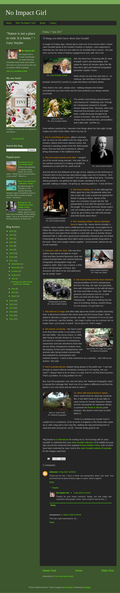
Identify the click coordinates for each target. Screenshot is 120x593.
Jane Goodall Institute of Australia (96, 448)
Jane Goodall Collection (82, 442)
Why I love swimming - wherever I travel (26, 182)
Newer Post (49, 570)
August (14, 275)
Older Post (107, 570)
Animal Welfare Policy (90, 445)
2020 (11, 250)
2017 (11, 261)
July (13, 279)
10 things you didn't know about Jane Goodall (21, 283)
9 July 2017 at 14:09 (81, 493)
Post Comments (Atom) (64, 576)
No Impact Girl (26, 12)
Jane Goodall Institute (59, 75)
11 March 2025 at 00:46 (71, 515)
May (13, 289)
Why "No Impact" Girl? (26, 23)
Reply (51, 482)
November (16, 267)
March (14, 296)
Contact (53, 23)
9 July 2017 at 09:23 (67, 472)
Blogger (87, 587)
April (13, 292)
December (16, 264)
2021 (11, 246)
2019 (11, 253)
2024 (11, 235)
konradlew (68, 587)
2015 (11, 304)
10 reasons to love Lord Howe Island (25, 163)
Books (42, 23)
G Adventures (62, 439)
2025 (11, 231)
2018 (11, 257)
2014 (11, 308)
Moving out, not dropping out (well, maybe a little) (25, 204)
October (15, 271)
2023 (11, 239)
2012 (11, 315)
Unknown (53, 472)
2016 (11, 301)
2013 (11, 312)
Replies (55, 488)
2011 (11, 319)
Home (78, 570)
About (8, 23)
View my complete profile (16, 71)
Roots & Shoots (95, 407)
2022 (11, 242)
